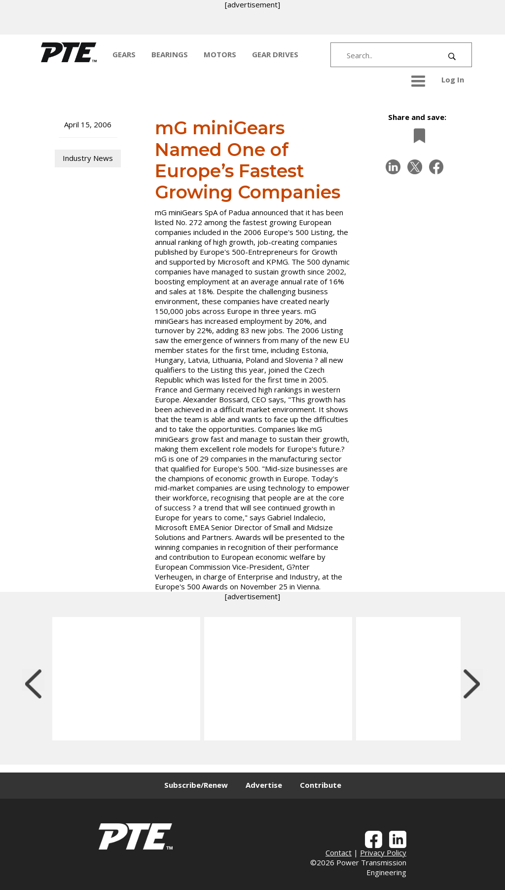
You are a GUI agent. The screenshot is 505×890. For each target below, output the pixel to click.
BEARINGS (169, 54)
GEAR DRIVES (275, 54)
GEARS (124, 54)
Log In (452, 79)
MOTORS (220, 54)
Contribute (320, 785)
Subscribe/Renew (196, 785)
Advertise (264, 785)
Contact (338, 852)
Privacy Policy (383, 852)
